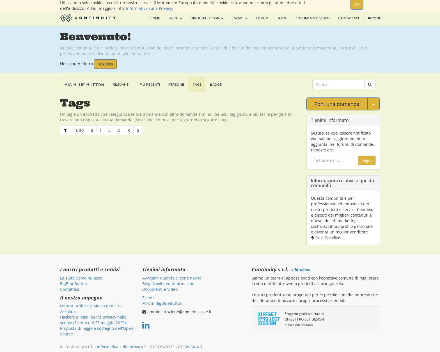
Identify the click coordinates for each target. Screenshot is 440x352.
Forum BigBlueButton (162, 303)
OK (357, 4)
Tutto (79, 130)
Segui (366, 160)
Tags (196, 84)
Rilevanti (121, 84)
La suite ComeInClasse (81, 278)
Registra (105, 64)
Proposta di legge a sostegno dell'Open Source (96, 331)
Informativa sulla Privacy (149, 8)
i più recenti (149, 84)
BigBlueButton (73, 283)
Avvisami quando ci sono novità (171, 278)
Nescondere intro (76, 63)
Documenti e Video (160, 289)
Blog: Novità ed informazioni (169, 283)
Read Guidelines (328, 238)
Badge (216, 84)
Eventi (148, 297)
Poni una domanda (336, 104)
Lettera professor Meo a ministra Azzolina (91, 308)
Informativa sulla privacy (120, 346)
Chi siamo (301, 269)
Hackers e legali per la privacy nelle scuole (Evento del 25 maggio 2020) (93, 319)
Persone (176, 84)
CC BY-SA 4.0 (190, 346)
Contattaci (69, 289)
